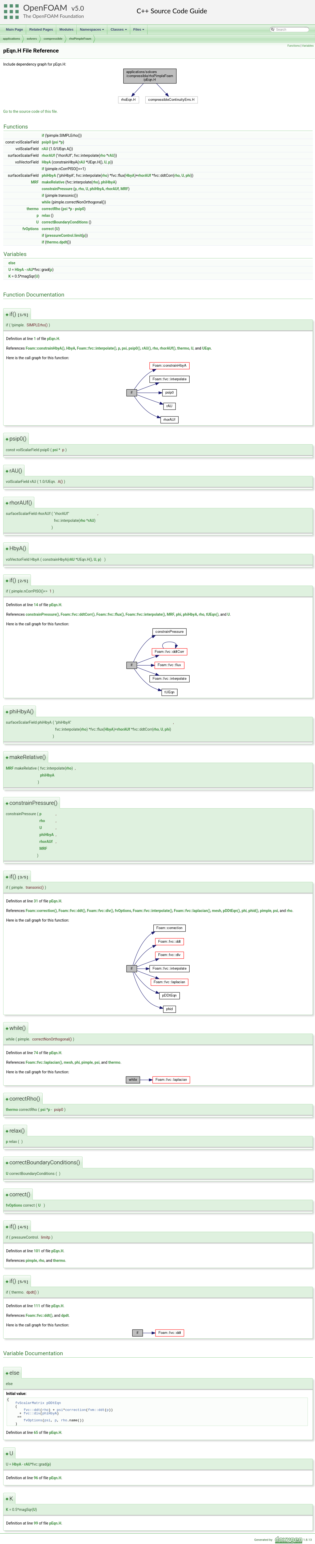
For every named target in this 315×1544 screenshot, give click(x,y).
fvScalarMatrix (29, 1403)
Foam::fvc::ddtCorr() (78, 614)
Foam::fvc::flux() (110, 614)
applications (11, 38)
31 (36, 901)
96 (36, 1478)
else (11, 263)
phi (188, 175)
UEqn (206, 348)
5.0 (79, 8)
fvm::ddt (96, 1409)
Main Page (14, 29)
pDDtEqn (53, 1403)
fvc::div (31, 1413)
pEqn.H (53, 339)
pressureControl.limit (64, 235)
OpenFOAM (45, 8)
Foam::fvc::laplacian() (192, 911)
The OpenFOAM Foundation (53, 16)
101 (37, 1251)
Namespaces (92, 30)
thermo (33, 209)
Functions (293, 45)
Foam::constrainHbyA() (45, 348)
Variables (308, 45)
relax (46, 215)
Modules (66, 29)
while (46, 202)
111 (37, 1306)
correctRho (51, 209)
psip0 (46, 142)
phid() (253, 911)
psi (55, 142)
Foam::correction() (41, 911)
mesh (216, 911)
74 (36, 1053)
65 (36, 1432)
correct (48, 229)
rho (102, 155)
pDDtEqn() (231, 911)
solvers (32, 38)
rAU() (146, 348)
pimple (265, 911)
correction (75, 1409)
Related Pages (41, 29)
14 (36, 605)
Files (139, 30)
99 (36, 1523)
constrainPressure (57, 189)
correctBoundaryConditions (65, 222)
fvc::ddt (31, 1409)
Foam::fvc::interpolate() (96, 348)
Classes (119, 30)
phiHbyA (49, 175)
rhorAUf (48, 155)
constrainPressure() (42, 614)
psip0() (134, 348)
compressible (53, 38)
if (43, 135)
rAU (45, 149)
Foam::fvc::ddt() (72, 911)
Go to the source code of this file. (30, 111)
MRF (35, 182)
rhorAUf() (167, 348)
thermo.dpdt (56, 242)
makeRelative (53, 182)
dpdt (65, 1315)
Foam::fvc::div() (100, 911)
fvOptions (30, 229)
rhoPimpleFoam (80, 38)
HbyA (46, 162)
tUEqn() (212, 614)
